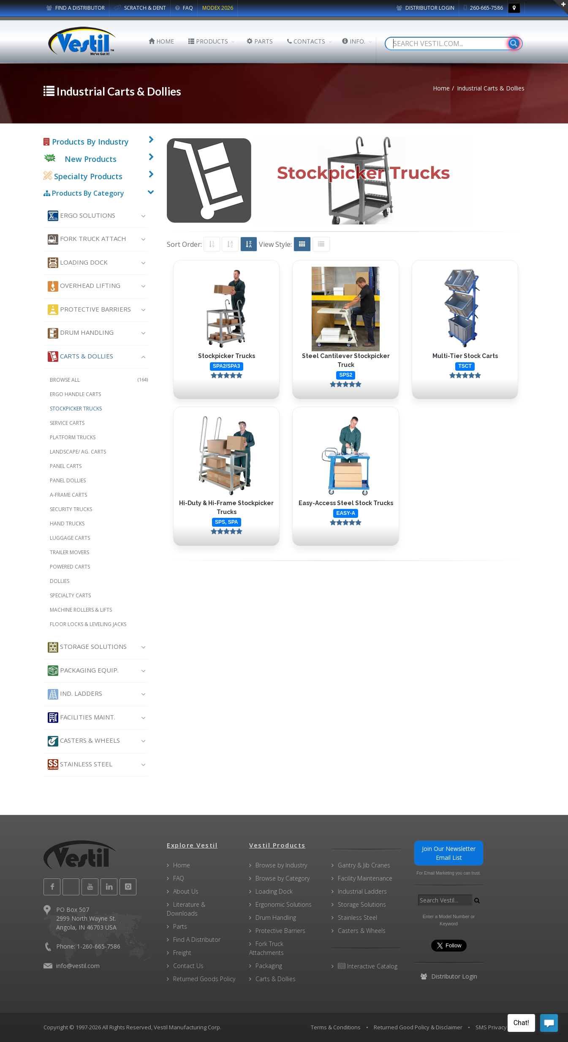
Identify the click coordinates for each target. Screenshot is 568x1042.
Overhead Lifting (84, 286)
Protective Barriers (89, 309)
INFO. (353, 41)
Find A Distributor (196, 939)
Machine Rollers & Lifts (81, 609)
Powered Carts (70, 566)
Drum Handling (81, 333)
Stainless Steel (80, 764)
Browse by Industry (281, 865)
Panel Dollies (68, 480)
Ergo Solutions (81, 216)
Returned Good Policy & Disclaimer (418, 1027)
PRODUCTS (208, 41)
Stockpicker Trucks (76, 408)
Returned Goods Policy (204, 979)
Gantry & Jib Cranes (364, 865)
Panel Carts (66, 466)
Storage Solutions (87, 647)
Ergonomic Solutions (283, 904)
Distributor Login (425, 7)
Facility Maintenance (365, 878)
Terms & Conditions (336, 1027)
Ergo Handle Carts (75, 394)
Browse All (99, 379)
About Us (185, 891)
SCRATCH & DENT (140, 7)
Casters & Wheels (84, 741)
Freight (182, 953)
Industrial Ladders (362, 891)
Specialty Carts (70, 595)
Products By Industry (86, 142)
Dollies (59, 581)
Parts (180, 926)
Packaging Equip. (83, 670)
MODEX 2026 (217, 7)
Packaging (268, 966)
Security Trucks (71, 509)
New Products (91, 159)
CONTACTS (306, 41)
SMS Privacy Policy (499, 1027)
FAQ (184, 7)
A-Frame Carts (68, 494)
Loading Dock (78, 262)
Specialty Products (82, 176)
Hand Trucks (67, 523)
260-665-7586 (483, 7)
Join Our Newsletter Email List (449, 853)
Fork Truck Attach (87, 239)
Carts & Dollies (80, 356)
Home (181, 865)
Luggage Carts (70, 538)
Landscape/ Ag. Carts (78, 451)
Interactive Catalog (367, 966)
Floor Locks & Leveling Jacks (88, 624)
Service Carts (67, 423)
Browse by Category (282, 878)
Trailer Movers (69, 552)
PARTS (260, 41)
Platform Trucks (72, 437)
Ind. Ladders (75, 694)
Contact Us (188, 966)
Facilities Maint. (81, 717)
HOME (161, 41)
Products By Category (83, 193)
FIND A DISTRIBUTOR (75, 7)
